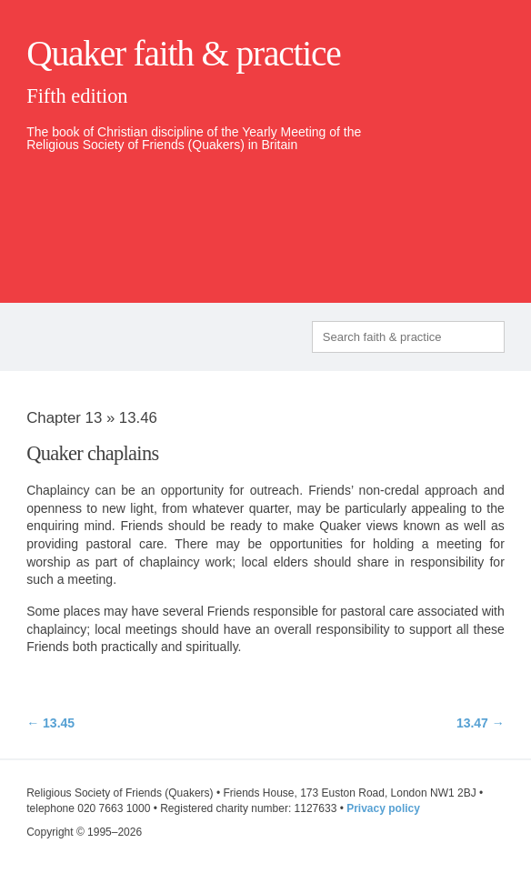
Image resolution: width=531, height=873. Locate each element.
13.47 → (480, 723)
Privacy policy (383, 808)
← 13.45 (50, 723)
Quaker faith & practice (183, 54)
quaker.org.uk (450, 204)
